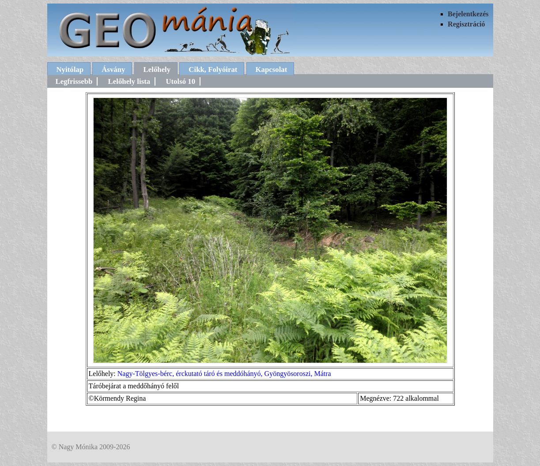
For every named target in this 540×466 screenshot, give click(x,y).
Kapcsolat (271, 69)
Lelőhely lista (129, 81)
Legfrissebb (74, 81)
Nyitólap (70, 69)
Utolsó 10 (180, 81)
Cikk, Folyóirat (213, 69)
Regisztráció (466, 24)
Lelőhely (157, 69)
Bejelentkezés (468, 14)
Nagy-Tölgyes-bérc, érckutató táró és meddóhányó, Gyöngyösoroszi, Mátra (224, 373)
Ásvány (113, 69)
